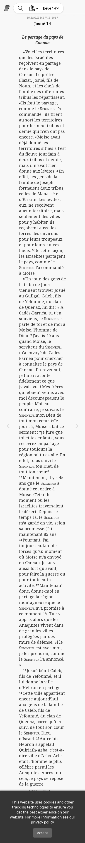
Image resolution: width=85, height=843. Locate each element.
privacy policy (42, 822)
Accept (42, 832)
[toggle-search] (20, 8)
